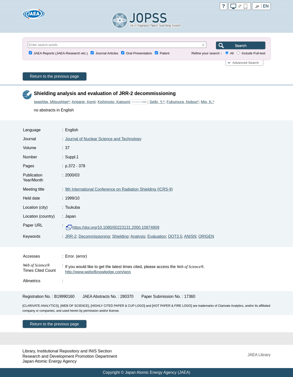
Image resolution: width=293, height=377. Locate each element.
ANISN (190, 236)
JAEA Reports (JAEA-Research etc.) (60, 53)
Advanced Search (245, 63)
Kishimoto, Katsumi (114, 102)
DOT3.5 (175, 236)
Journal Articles (107, 53)
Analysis (137, 236)
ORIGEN (206, 236)
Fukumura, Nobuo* (183, 102)
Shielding (120, 236)
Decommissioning (94, 236)
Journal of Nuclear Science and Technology (103, 139)
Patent (164, 53)
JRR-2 (70, 236)
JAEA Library (259, 355)
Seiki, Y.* (157, 102)
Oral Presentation (139, 53)
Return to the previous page (54, 76)
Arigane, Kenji (84, 102)
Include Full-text (253, 53)
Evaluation (156, 236)
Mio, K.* (207, 102)
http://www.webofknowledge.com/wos (98, 272)
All (232, 53)
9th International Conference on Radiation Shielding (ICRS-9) (119, 189)
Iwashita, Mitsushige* (52, 102)
